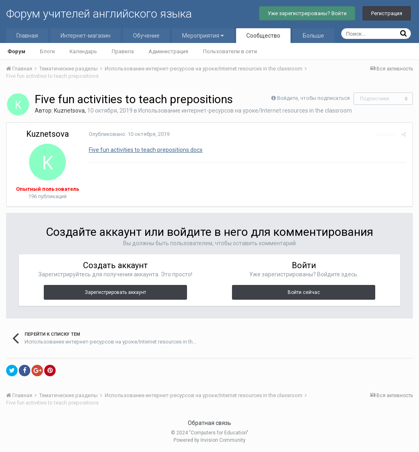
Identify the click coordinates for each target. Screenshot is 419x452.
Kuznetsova (69, 110)
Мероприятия (203, 35)
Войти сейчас (304, 292)
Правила (123, 51)
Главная (27, 35)
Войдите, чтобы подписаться (313, 98)
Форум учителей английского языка (99, 13)
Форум (16, 51)
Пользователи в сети (230, 51)
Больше (313, 35)
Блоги (47, 51)
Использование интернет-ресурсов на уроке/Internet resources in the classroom (245, 110)
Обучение (146, 35)
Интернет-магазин (85, 35)
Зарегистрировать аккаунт (115, 292)
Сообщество (263, 35)
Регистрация (386, 13)
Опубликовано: (128, 134)
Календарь (83, 51)
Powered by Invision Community (209, 440)
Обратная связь (209, 423)
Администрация (168, 51)
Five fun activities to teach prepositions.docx (145, 150)
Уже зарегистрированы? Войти (307, 13)
